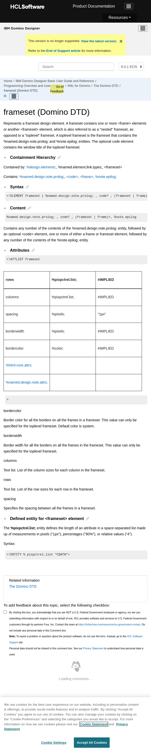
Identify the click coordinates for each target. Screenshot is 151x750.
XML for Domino (78, 86)
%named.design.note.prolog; (41, 177)
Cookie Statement (94, 726)
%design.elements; (41, 167)
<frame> (86, 177)
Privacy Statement (93, 651)
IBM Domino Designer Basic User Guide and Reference (55, 81)
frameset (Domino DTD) (21, 90)
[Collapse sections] (5, 96)
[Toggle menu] (142, 28)
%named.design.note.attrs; (27, 384)
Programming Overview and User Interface (34, 86)
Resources (118, 17)
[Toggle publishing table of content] (13, 96)
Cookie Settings (53, 745)
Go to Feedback (57, 89)
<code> (71, 177)
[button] (5, 157)
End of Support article (63, 51)
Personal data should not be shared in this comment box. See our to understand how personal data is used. (76, 654)
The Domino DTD (106, 86)
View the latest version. (98, 41)
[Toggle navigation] (128, 6)
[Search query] (76, 67)
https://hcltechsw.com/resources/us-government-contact (109, 627)
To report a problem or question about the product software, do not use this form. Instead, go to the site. (76, 642)
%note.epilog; (105, 177)
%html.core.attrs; (19, 367)
